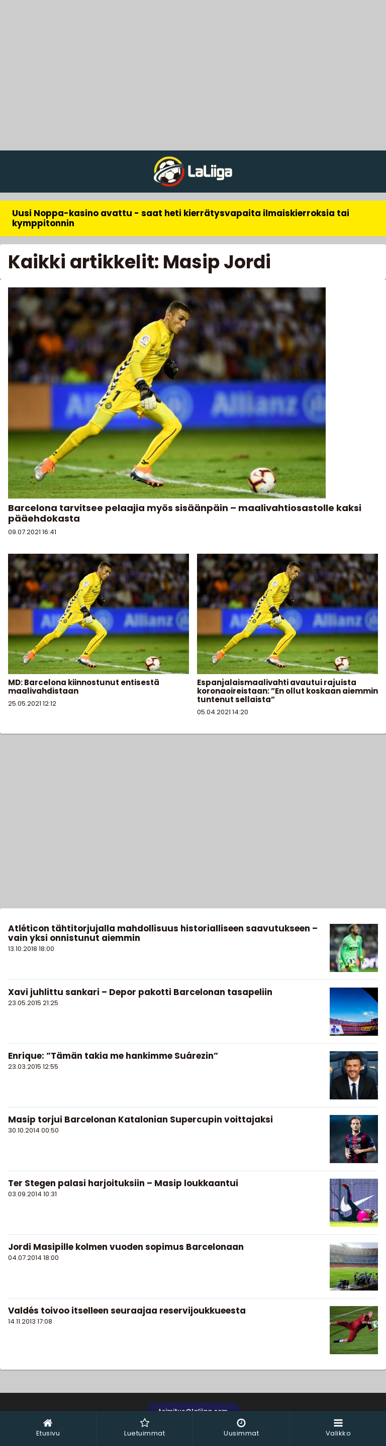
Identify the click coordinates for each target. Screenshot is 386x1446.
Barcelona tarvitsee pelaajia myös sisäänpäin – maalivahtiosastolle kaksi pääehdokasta (184, 513)
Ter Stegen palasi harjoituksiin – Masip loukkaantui (123, 1183)
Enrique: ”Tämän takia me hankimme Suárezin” (113, 1056)
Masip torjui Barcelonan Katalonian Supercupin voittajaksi (140, 1119)
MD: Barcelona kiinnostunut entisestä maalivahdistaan (83, 686)
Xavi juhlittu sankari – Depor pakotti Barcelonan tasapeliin (140, 992)
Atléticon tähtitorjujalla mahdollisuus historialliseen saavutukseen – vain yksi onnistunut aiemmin (163, 933)
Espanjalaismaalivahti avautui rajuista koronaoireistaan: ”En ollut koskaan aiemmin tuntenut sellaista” (287, 691)
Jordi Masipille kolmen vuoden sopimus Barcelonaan (126, 1247)
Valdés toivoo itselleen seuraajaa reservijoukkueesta (127, 1311)
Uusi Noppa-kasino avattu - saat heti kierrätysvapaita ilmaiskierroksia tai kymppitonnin (180, 218)
